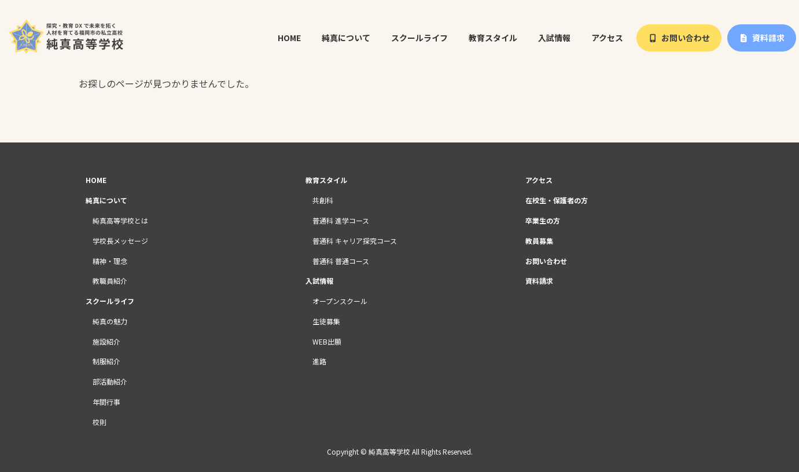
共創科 (322, 200)
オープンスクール (339, 301)
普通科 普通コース (340, 261)
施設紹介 (106, 341)
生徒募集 (326, 321)
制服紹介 (106, 362)
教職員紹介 (110, 281)
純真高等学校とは (120, 220)
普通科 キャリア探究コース (354, 241)
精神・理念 (110, 261)
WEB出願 (326, 341)
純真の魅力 (110, 321)
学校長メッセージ (120, 241)
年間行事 (106, 402)
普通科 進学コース (340, 220)
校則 (99, 422)
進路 (319, 362)
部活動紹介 (110, 381)
